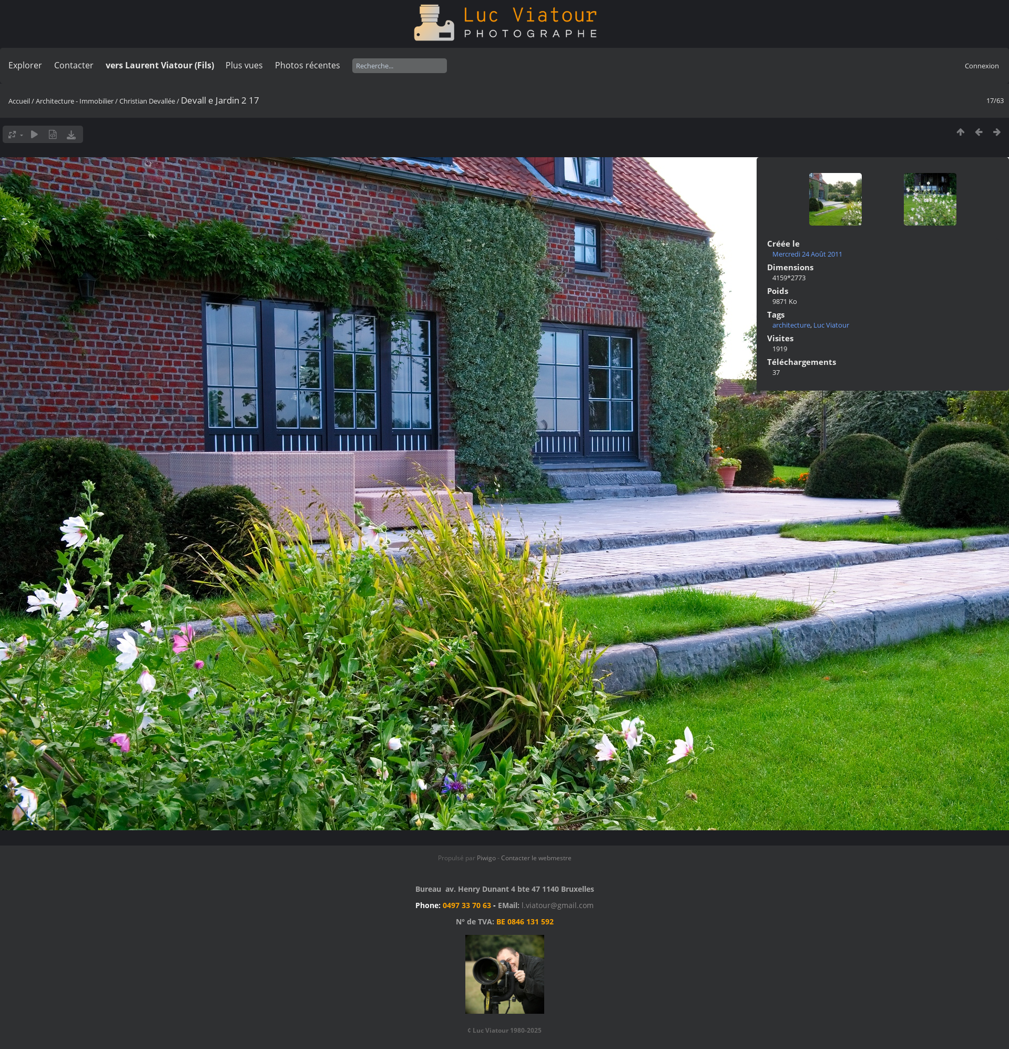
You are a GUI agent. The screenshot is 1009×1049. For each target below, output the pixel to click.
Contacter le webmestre (536, 857)
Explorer (25, 65)
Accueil (19, 101)
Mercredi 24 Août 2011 (807, 254)
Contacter (74, 65)
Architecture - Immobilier (75, 101)
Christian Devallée (147, 101)
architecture (791, 325)
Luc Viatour (831, 325)
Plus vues (244, 65)
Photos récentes (307, 65)
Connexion (982, 65)
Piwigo (486, 857)
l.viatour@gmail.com (558, 905)
